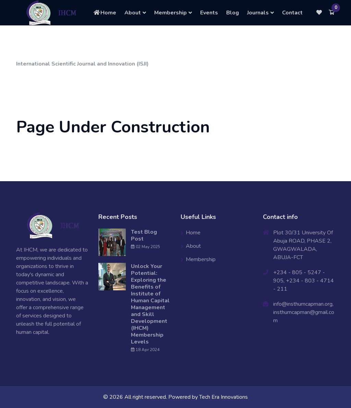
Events (209, 12)
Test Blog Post (144, 235)
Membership (170, 12)
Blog (232, 12)
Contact (292, 12)
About (132, 12)
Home (104, 12)
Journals (258, 12)
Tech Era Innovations (223, 397)
